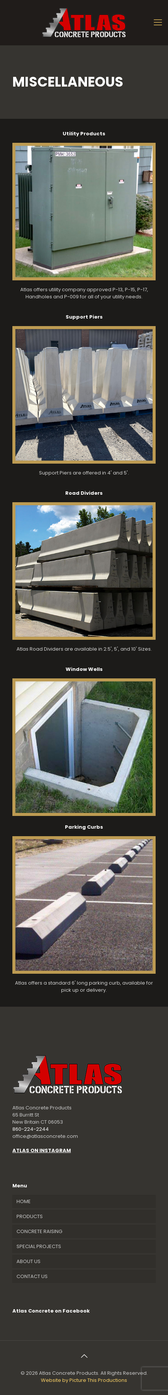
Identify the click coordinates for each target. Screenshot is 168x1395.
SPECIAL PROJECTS (38, 1246)
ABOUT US (28, 1261)
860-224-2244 (30, 1129)
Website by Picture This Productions (84, 1380)
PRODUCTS (29, 1216)
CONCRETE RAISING (39, 1231)
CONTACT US (32, 1276)
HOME (23, 1201)
